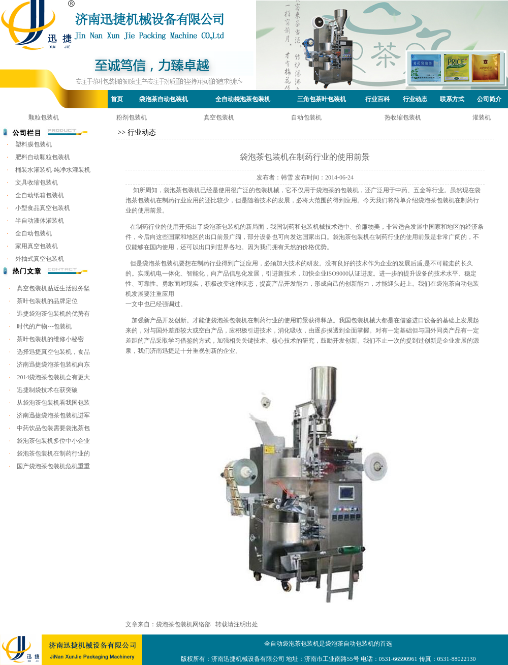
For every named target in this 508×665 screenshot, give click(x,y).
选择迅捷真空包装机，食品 (53, 351)
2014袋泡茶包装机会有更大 (53, 377)
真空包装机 (219, 117)
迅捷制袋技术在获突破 (47, 390)
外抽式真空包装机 (39, 258)
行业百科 (377, 99)
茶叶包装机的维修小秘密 (50, 339)
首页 (117, 99)
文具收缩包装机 (36, 182)
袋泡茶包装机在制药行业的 (53, 453)
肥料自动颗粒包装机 (42, 157)
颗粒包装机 (43, 117)
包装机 (170, 263)
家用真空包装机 (36, 246)
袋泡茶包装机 (182, 190)
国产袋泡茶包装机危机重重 (53, 466)
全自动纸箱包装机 (39, 195)
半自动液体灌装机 (39, 220)
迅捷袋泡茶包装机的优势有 (53, 313)
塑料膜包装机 (33, 144)
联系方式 (452, 99)
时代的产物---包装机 (44, 326)
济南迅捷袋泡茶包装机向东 (53, 364)
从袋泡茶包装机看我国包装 (53, 402)
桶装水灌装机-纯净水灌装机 (52, 169)
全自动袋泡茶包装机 (242, 99)
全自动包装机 (33, 233)
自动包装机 (306, 117)
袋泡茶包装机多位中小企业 (53, 440)
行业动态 (415, 99)
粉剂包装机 (131, 117)
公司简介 (489, 99)
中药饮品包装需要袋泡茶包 (53, 428)
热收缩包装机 (403, 117)
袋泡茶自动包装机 (163, 99)
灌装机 (481, 117)
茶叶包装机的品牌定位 (47, 301)
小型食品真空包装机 (42, 207)
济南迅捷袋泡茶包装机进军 (53, 415)
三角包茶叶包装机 (321, 99)
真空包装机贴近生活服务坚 (53, 288)
